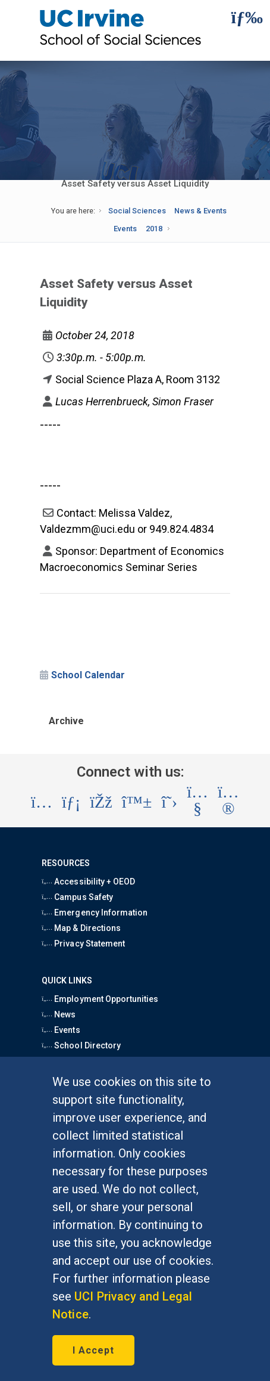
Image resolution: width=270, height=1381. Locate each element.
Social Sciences (137, 210)
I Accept (93, 1350)
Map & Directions (81, 928)
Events (125, 228)
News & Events (200, 210)
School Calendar (88, 675)
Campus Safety (77, 897)
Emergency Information (94, 912)
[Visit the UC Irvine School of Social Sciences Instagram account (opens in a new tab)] (41, 802)
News (59, 1014)
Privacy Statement (83, 943)
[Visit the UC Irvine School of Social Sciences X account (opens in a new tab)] (170, 802)
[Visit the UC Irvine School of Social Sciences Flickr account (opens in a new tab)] (228, 802)
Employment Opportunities (100, 999)
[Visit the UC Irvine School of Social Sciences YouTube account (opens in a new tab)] (197, 802)
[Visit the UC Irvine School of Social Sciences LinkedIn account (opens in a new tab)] (71, 802)
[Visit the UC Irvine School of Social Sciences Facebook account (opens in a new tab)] (101, 802)
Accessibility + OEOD (88, 881)
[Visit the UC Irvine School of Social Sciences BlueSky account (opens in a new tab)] (137, 802)
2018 (154, 228)
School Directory (81, 1045)
